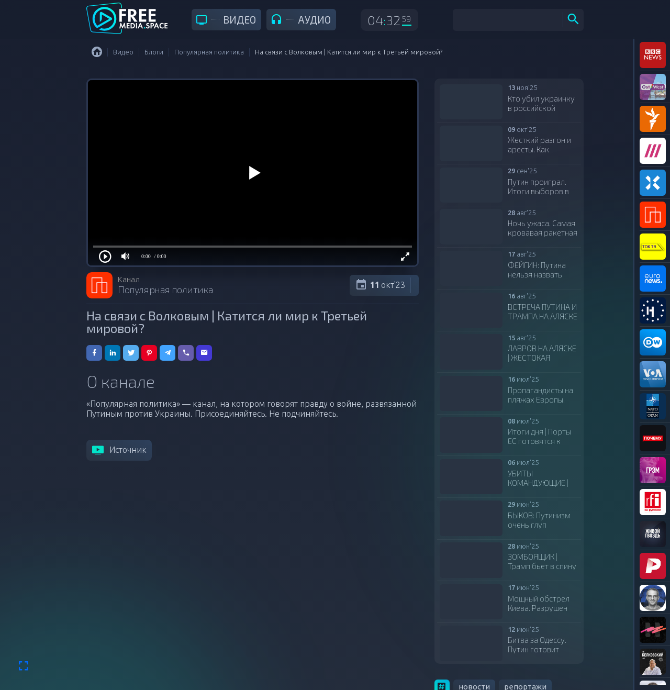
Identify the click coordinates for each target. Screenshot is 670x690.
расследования (512, 646)
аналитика (513, 664)
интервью (459, 664)
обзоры (454, 646)
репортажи (525, 628)
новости (474, 628)
